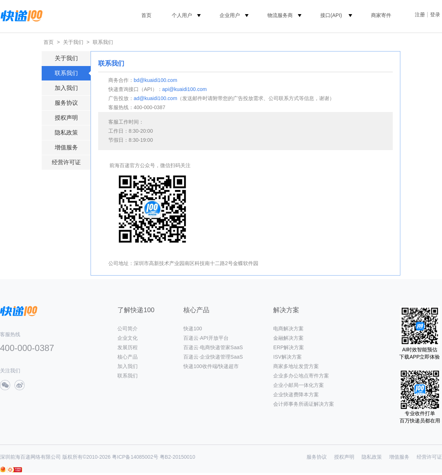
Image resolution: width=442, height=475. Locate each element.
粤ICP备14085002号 (135, 457)
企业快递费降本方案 (296, 394)
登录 (435, 14)
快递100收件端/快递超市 (211, 366)
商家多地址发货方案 (296, 366)
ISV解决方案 (287, 357)
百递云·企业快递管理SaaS (213, 357)
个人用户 (182, 15)
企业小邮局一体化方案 (298, 385)
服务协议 (66, 103)
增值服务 (66, 147)
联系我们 (103, 42)
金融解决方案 (288, 338)
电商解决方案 (288, 328)
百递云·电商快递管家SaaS (213, 347)
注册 (420, 14)
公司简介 (127, 328)
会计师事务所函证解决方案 (303, 404)
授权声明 (66, 118)
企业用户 (230, 15)
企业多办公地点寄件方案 (301, 376)
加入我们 (66, 88)
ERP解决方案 (288, 347)
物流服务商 (280, 15)
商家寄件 (381, 15)
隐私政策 (66, 132)
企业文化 (127, 338)
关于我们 (73, 42)
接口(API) (331, 15)
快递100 (192, 328)
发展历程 (127, 347)
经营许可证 (66, 162)
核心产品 (127, 357)
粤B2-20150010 (177, 457)
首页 (146, 15)
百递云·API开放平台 (205, 338)
